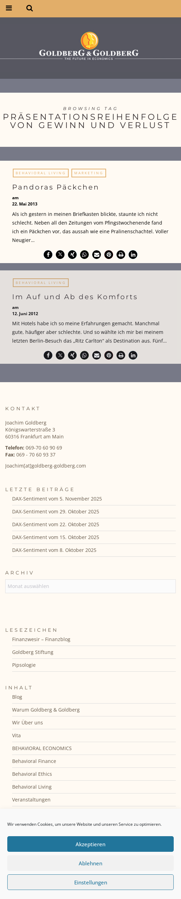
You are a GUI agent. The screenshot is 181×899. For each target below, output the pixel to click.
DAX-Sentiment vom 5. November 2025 (57, 498)
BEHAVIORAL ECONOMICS (42, 748)
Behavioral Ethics (32, 774)
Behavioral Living (41, 172)
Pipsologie (24, 665)
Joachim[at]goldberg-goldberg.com (45, 465)
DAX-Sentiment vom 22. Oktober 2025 (55, 524)
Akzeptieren (90, 844)
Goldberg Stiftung (32, 652)
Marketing (88, 172)
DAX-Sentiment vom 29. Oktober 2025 (55, 511)
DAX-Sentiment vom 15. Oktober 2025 (55, 537)
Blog (17, 697)
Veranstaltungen (31, 799)
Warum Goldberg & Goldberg (46, 709)
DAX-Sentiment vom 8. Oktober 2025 (54, 550)
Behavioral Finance (34, 761)
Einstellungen (90, 882)
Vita (16, 735)
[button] (48, 254)
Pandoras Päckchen (56, 187)
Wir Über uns (27, 722)
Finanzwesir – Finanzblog (41, 639)
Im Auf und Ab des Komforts (75, 299)
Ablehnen (90, 863)
